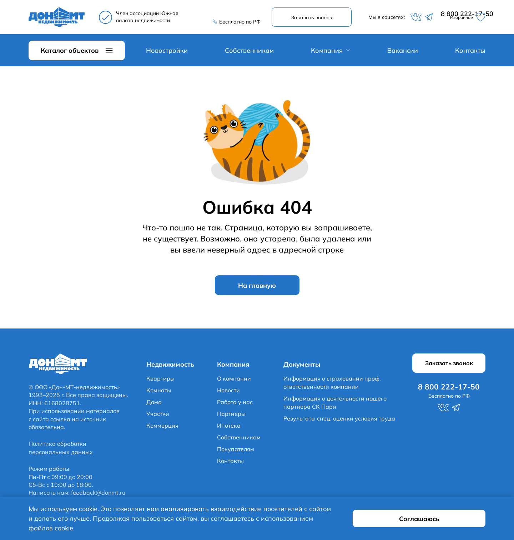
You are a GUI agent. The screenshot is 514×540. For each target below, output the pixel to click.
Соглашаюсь (443, 523)
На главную (257, 286)
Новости (228, 391)
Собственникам (249, 51)
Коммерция (162, 427)
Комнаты (158, 391)
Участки (157, 415)
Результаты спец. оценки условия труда (339, 419)
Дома (154, 403)
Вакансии (402, 51)
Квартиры (160, 379)
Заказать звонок (312, 17)
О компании (234, 379)
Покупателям (235, 450)
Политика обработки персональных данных (61, 449)
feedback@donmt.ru (98, 494)
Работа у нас (235, 403)
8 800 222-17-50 (236, 14)
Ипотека (229, 427)
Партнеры (231, 415)
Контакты (470, 51)
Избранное (465, 17)
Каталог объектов (70, 51)
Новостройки (167, 51)
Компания (327, 51)
